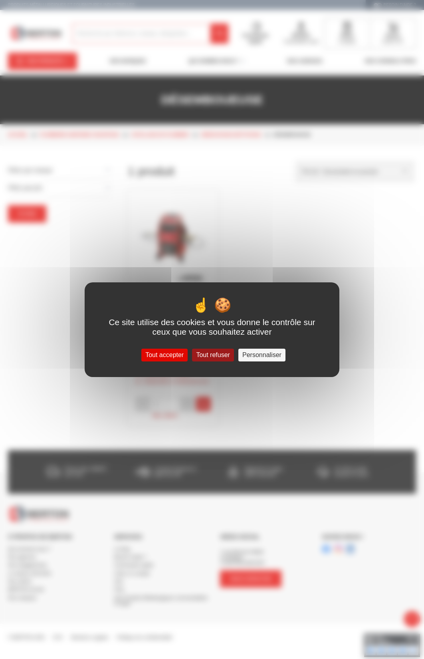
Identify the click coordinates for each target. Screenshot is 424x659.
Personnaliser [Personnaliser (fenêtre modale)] (261, 354)
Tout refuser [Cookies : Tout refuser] (213, 354)
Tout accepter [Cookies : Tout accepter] (164, 354)
